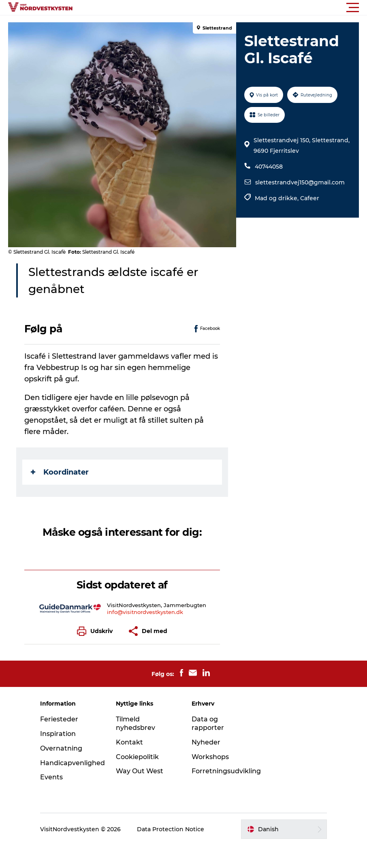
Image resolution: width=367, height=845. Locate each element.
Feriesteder (59, 719)
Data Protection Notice (170, 829)
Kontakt (129, 742)
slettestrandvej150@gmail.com (300, 182)
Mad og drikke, (277, 198)
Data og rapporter (208, 723)
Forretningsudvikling (226, 771)
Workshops (210, 757)
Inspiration (58, 734)
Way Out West (139, 771)
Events (51, 777)
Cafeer (309, 198)
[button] (220, 8)
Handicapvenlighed (72, 763)
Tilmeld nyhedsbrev (135, 723)
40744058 (269, 166)
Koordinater (60, 472)
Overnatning (61, 748)
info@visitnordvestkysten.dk (145, 612)
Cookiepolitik (137, 757)
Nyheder (206, 742)
